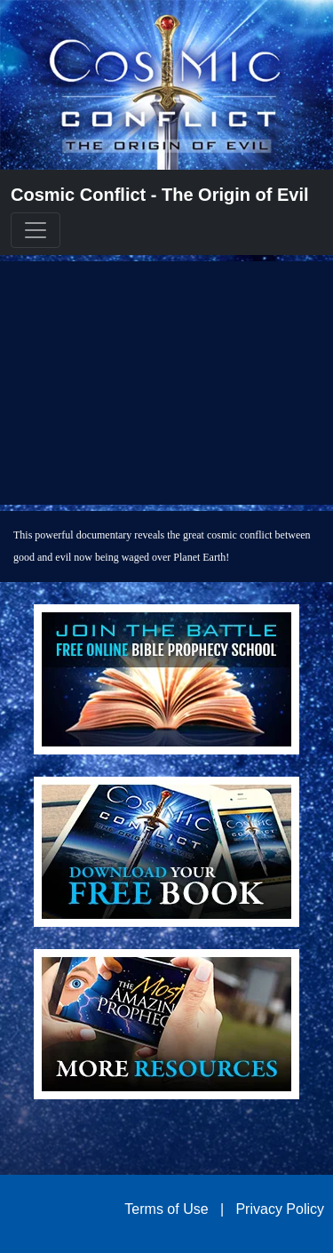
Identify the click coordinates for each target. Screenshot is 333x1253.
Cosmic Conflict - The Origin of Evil (160, 194)
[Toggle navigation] (35, 230)
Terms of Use (166, 1209)
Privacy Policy (279, 1209)
